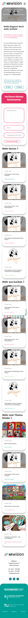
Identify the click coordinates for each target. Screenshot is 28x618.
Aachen (20, 34)
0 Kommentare (14, 37)
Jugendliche (18, 80)
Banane (17, 83)
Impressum (23, 611)
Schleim (5, 80)
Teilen (8, 87)
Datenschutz (5, 611)
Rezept (5, 83)
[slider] (14, 14)
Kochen (9, 83)
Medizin (10, 81)
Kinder (13, 80)
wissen (8, 66)
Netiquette (14, 611)
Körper (9, 80)
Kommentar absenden (12, 141)
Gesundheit (15, 81)
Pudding (13, 83)
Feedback (19, 87)
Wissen (19, 81)
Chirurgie (6, 81)
